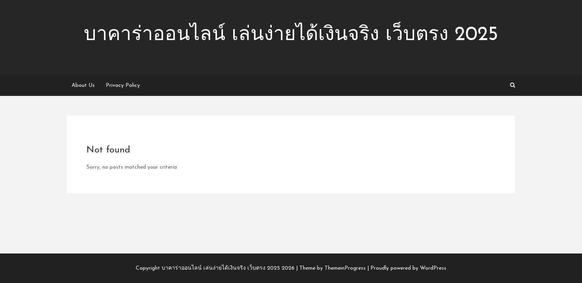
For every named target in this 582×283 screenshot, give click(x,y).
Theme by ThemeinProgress (332, 268)
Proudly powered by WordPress (408, 268)
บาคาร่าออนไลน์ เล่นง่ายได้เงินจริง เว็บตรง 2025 (291, 35)
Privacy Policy (123, 85)
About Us (83, 85)
